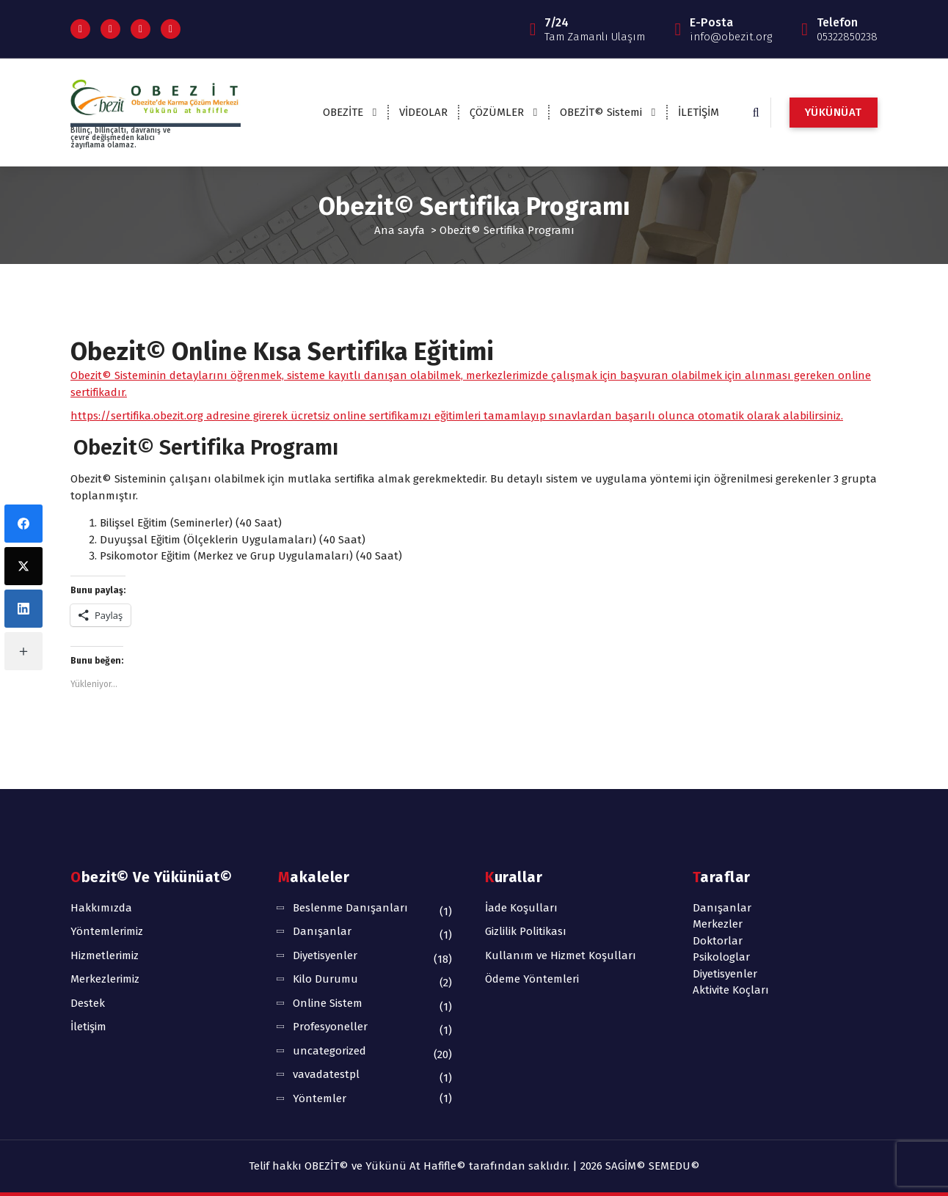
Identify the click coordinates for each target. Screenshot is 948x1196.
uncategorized (329, 1050)
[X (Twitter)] (23, 566)
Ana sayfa (399, 230)
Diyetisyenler (325, 955)
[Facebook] (23, 524)
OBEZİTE (343, 112)
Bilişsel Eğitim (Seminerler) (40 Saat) (191, 522)
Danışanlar (322, 931)
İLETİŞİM (698, 112)
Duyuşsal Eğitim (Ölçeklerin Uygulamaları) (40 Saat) (232, 539)
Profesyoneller (330, 1026)
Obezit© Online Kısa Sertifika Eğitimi (282, 352)
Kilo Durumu (325, 979)
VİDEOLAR (423, 112)
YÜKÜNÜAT (833, 112)
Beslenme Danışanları (350, 907)
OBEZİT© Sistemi (601, 112)
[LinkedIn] (23, 609)
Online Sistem (327, 1003)
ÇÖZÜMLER (497, 112)
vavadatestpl (326, 1074)
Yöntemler (319, 1098)
